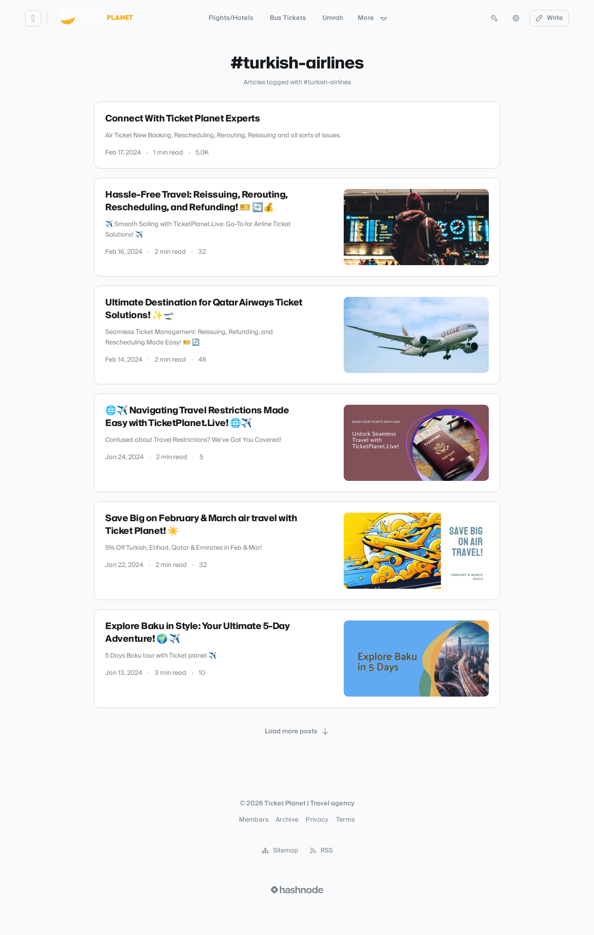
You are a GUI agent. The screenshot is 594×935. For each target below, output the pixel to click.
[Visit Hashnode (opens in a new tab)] (297, 890)
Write (550, 18)
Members (253, 819)
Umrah (332, 18)
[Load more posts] (297, 731)
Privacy (317, 819)
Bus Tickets (288, 18)
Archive (287, 819)
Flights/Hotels (231, 18)
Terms (345, 819)
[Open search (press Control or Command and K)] (494, 18)
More (373, 18)
